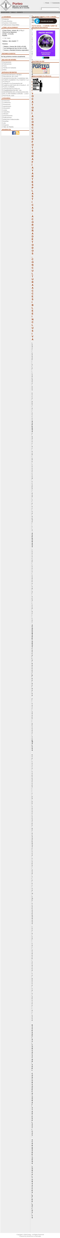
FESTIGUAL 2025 (8, 95)
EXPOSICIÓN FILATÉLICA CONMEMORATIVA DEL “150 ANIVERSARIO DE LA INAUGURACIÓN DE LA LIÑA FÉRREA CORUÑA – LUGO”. (16, 91)
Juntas (5, 110)
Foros (5, 66)
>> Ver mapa (6, 38)
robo (4, 123)
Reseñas (5, 121)
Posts (47, 3)
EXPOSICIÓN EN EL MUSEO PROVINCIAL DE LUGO (12, 75)
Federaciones (7, 64)
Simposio (6, 125)
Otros (4, 69)
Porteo (17, 3)
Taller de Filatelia (8, 127)
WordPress (30, 1236)
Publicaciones (7, 117)
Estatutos (6, 19)
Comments (56, 3)
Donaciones (6, 104)
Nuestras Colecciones (10, 23)
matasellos (6, 112)
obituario (5, 114)
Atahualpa (38, 1236)
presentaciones (7, 115)
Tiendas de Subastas (9, 68)
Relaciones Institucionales (11, 119)
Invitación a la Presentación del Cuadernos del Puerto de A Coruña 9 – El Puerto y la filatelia (16, 85)
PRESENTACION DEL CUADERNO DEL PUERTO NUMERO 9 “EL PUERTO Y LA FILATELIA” (15, 79)
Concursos (6, 101)
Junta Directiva (7, 21)
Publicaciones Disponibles (11, 25)
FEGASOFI (6, 108)
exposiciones (7, 106)
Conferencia (7, 102)
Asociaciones (7, 62)
